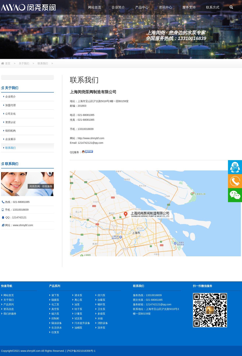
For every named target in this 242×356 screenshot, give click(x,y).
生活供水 (56, 327)
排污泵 (101, 295)
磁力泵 (55, 313)
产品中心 (141, 7)
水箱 (100, 318)
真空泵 (55, 309)
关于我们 (24, 63)
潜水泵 (78, 295)
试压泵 (78, 318)
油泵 (77, 304)
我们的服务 (10, 313)
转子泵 (78, 309)
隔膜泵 (55, 299)
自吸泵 (101, 299)
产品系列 (9, 304)
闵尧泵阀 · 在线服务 (41, 186)
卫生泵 (101, 309)
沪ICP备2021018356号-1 (81, 350)
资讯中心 (165, 7)
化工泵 (55, 304)
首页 (7, 63)
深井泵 (101, 327)
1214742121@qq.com (90, 142)
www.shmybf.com (23, 225)
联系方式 (212, 7)
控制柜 (55, 318)
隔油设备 (56, 323)
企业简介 (118, 7)
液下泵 (55, 295)
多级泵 (101, 313)
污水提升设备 (82, 323)
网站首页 (94, 7)
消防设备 (103, 323)
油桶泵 (78, 327)
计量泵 (78, 313)
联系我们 (43, 63)
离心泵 (78, 299)
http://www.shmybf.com (91, 138)
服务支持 (189, 7)
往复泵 (55, 332)
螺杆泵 (101, 304)
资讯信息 (9, 309)
